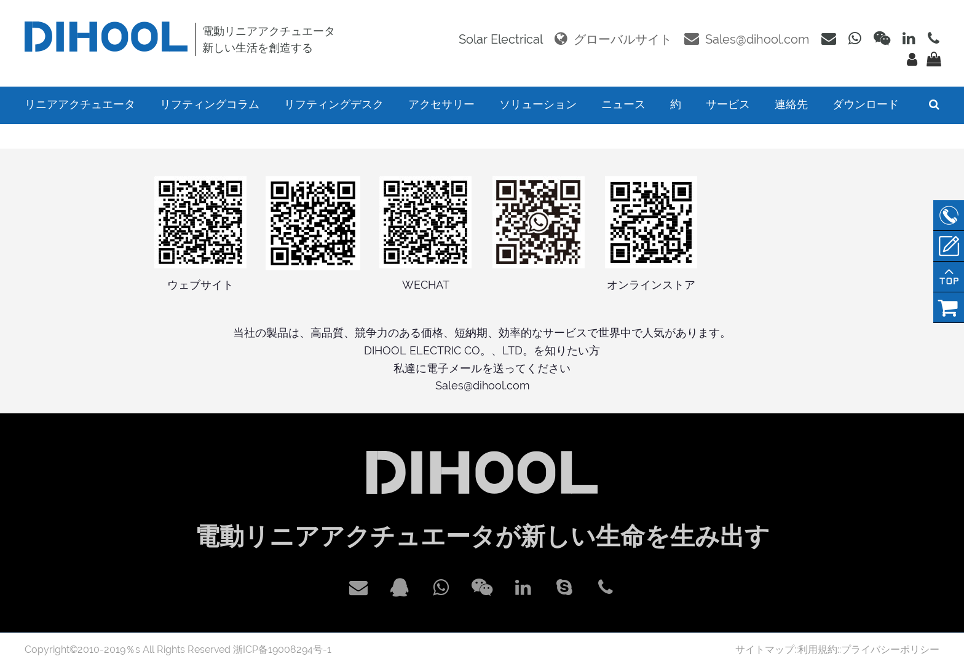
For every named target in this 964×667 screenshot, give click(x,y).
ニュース (623, 104)
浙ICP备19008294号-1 (282, 649)
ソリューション (538, 104)
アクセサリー (441, 104)
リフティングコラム (209, 104)
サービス (728, 104)
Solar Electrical (500, 39)
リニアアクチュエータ (80, 104)
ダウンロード (865, 104)
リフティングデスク (334, 104)
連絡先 (791, 104)
